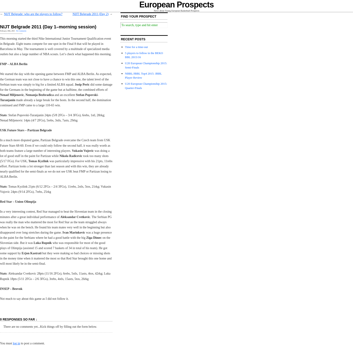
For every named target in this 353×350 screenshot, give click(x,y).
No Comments (21, 31)
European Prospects (176, 4)
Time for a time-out (136, 47)
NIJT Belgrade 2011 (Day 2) (90, 14)
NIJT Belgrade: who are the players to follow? (33, 14)
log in (16, 343)
